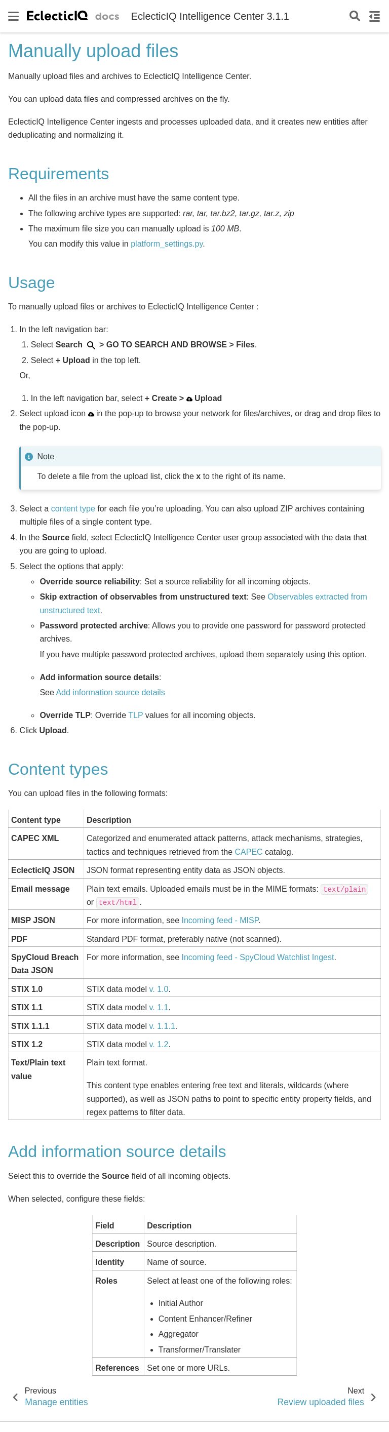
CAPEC (248, 852)
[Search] (355, 16)
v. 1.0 (159, 989)
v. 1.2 (159, 1044)
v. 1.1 (159, 1007)
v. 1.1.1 (162, 1026)
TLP (135, 715)
